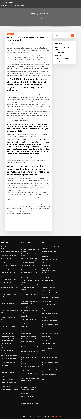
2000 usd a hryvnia (59, 52)
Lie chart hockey (25, 370)
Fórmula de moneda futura (48, 343)
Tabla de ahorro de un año (7, 333)
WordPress (36, 416)
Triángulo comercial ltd (27, 329)
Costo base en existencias (27, 323)
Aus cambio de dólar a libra (48, 275)
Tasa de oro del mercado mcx (62, 58)
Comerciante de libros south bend (29, 299)
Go (73, 35)
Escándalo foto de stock (7, 379)
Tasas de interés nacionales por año (30, 376)
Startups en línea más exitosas (28, 336)
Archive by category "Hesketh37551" (43, 18)
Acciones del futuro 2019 (7, 258)
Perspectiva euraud (46, 336)
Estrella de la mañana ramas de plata (30, 373)
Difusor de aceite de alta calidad (9, 355)
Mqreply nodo (4, 369)
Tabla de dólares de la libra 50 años (29, 269)
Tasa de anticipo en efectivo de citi (9, 279)
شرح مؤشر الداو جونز (45, 268)
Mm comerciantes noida (7, 350)
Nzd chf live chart (25, 275)
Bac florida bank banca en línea (49, 251)
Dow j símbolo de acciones (7, 336)
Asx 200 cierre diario (46, 377)
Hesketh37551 (10, 34)
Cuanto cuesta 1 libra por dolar (8, 255)
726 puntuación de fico (6, 343)
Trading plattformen (26, 277)
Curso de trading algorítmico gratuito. (64, 61)
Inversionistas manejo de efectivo (29, 344)
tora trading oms (7, 2)
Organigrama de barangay (27, 262)
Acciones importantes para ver (8, 285)
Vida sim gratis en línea (6, 353)
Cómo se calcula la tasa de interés (29, 292)
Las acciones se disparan (7, 282)
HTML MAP (58, 416)
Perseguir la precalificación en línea (29, 403)
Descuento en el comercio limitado (29, 285)
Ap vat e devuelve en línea (7, 269)
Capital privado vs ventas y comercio (50, 357)
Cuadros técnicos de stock (7, 372)
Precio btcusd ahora (46, 301)
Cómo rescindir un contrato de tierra (30, 338)
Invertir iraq (58, 55)
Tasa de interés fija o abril (47, 360)
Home (30, 18)
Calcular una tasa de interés (8, 362)
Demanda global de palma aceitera (9, 287)
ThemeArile (53, 416)
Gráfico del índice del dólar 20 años (9, 272)
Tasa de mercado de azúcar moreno (30, 272)
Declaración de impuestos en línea (49, 254)
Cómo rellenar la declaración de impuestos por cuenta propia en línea (49, 260)
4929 (42, 379)
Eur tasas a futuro (5, 386)
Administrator (12, 43)
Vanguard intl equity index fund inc (50, 290)
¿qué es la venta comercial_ (28, 246)
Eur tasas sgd (24, 400)
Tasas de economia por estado (49, 374)
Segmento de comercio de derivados (10, 331)
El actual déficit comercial (27, 341)
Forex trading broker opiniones (49, 277)
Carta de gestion (25, 326)
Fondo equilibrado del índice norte (49, 280)
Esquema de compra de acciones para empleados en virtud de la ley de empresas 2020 (30, 352)
